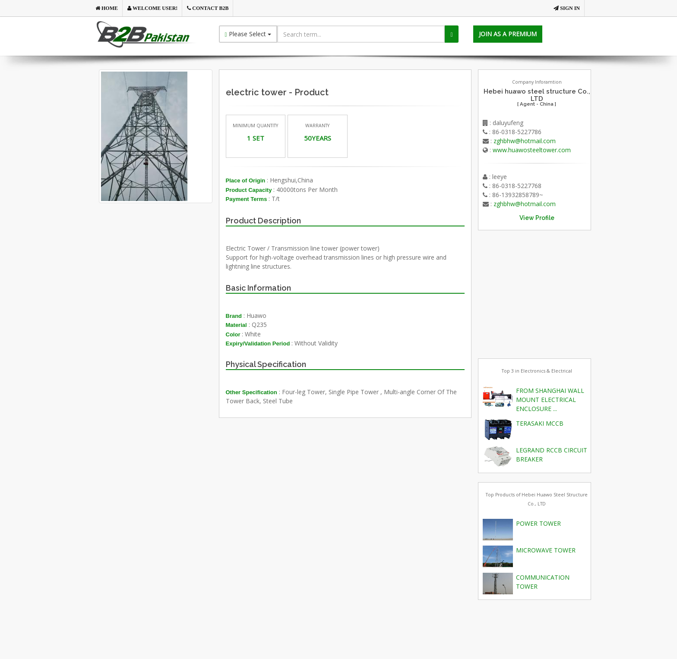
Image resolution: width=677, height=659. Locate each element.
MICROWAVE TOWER (546, 550)
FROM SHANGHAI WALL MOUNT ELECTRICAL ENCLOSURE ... (550, 399)
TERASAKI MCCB (539, 423)
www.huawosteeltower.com (532, 150)
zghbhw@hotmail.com (525, 141)
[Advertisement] (170, 301)
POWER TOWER (538, 523)
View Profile (536, 217)
